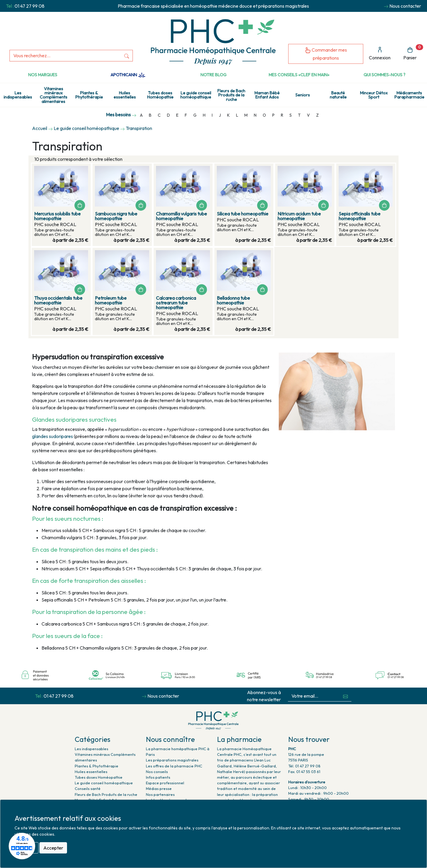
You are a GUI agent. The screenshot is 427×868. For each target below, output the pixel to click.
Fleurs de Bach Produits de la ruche (231, 95)
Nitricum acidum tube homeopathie (299, 216)
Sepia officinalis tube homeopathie (359, 216)
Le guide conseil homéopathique (195, 95)
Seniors (302, 95)
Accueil (39, 128)
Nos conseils (157, 771)
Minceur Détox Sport (374, 95)
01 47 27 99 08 (29, 6)
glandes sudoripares (52, 436)
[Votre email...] (314, 696)
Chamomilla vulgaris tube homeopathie (181, 216)
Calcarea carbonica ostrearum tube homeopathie (176, 302)
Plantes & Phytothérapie (89, 95)
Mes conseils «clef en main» (299, 74)
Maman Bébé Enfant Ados (267, 95)
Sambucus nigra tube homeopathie (116, 216)
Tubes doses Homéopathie (160, 95)
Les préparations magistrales (172, 760)
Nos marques (42, 74)
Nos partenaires (160, 794)
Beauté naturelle (338, 95)
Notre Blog (213, 74)
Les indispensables (18, 95)
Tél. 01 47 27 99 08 (304, 766)
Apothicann (128, 74)
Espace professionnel (165, 782)
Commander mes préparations (326, 54)
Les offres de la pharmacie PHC (174, 766)
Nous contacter (405, 6)
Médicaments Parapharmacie (409, 95)
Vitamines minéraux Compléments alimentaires (53, 95)
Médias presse (159, 788)
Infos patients (158, 777)
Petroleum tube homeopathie (111, 300)
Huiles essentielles (125, 95)
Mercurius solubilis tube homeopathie (57, 216)
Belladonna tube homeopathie (233, 300)
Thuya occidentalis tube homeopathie (58, 300)
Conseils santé (88, 788)
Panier (413, 52)
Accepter (53, 848)
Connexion (380, 54)
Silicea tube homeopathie (242, 214)
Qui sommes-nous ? (384, 74)
